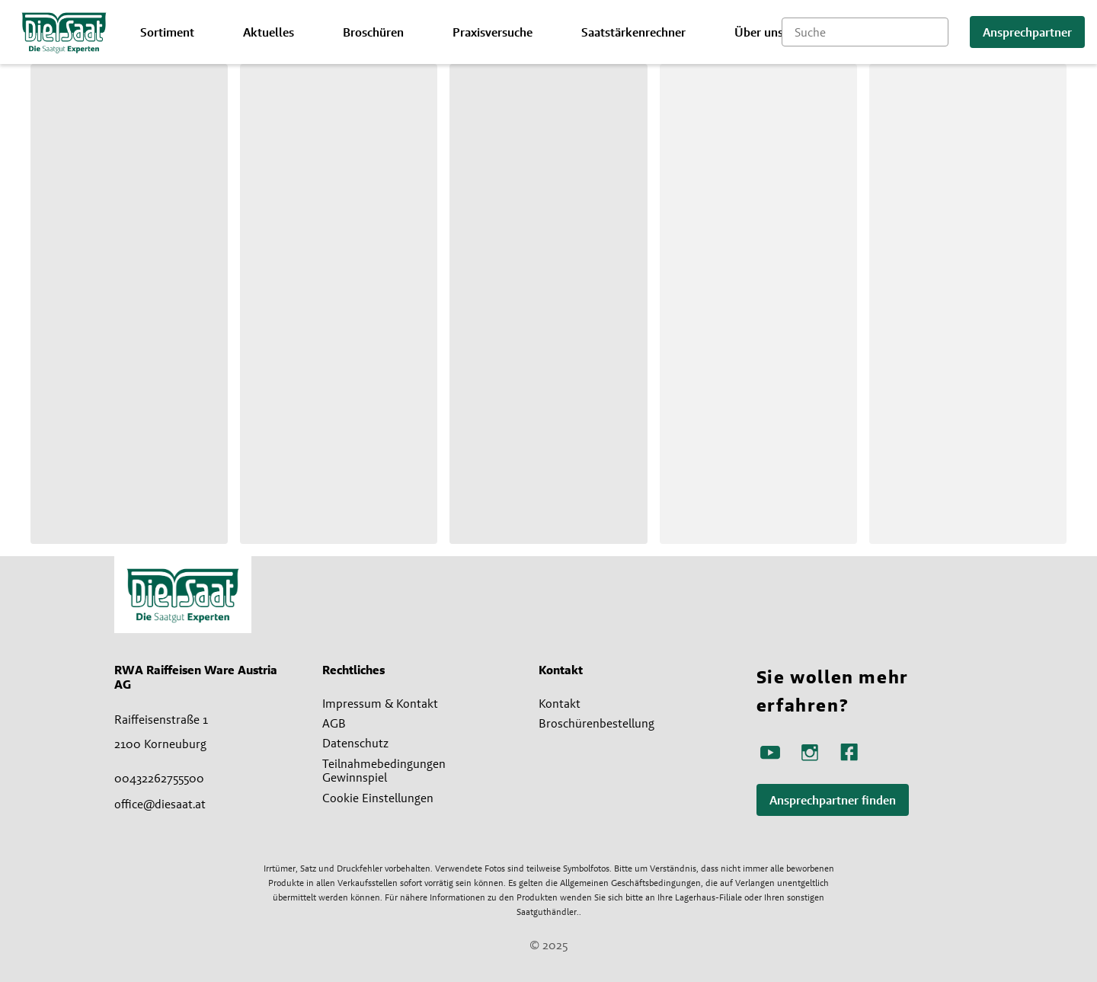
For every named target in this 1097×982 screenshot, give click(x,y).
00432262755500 (159, 778)
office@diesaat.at (160, 804)
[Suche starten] (937, 32)
